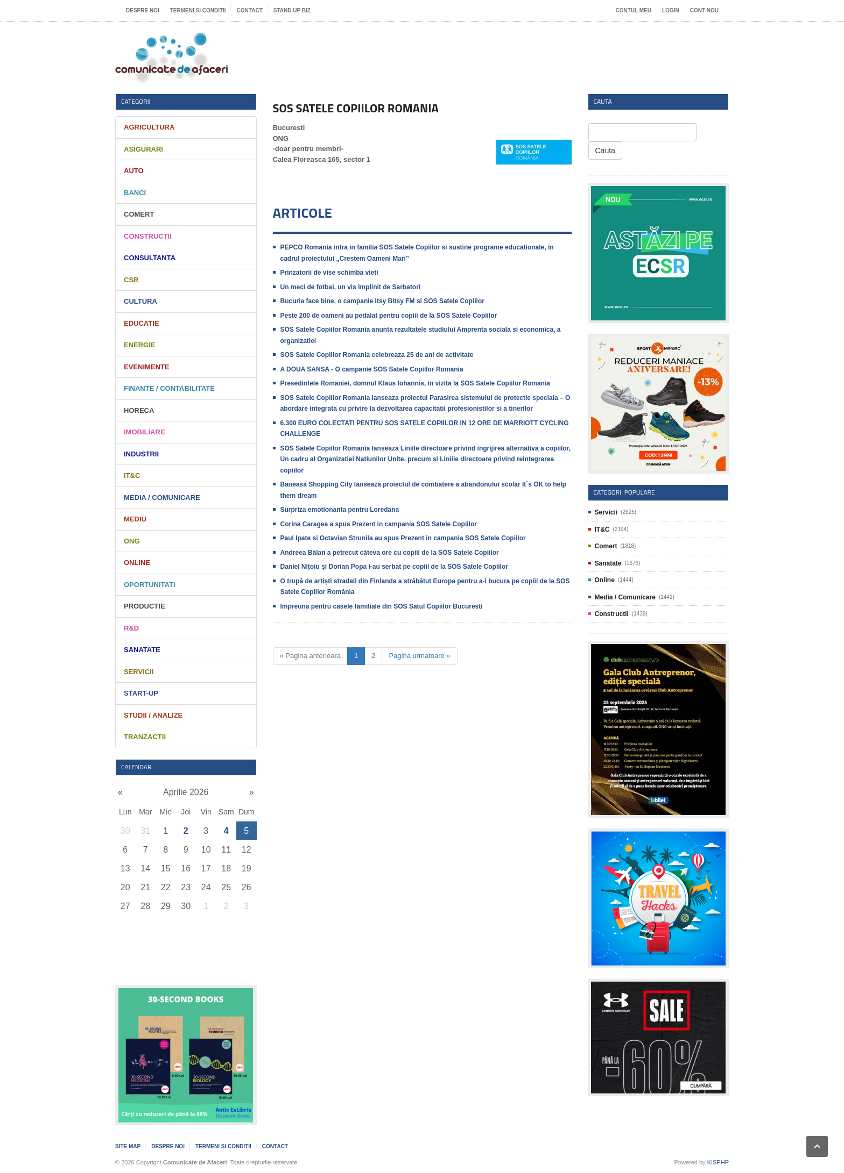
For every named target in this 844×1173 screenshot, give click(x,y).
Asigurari (143, 149)
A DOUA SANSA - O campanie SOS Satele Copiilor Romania (371, 369)
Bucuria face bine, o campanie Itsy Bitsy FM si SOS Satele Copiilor (382, 301)
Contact (250, 10)
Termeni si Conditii (198, 10)
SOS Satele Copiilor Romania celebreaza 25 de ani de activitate (377, 355)
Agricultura (149, 127)
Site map (127, 1146)
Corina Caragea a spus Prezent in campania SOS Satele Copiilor (378, 524)
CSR (131, 280)
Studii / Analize (153, 715)
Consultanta (149, 258)
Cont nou (704, 10)
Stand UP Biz (292, 10)
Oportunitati (149, 585)
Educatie (141, 323)
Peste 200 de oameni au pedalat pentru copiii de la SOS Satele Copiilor (388, 315)
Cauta (605, 150)
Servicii (138, 672)
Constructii (148, 236)
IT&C (132, 475)
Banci (135, 193)
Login (670, 10)
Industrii (141, 454)
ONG (132, 541)
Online (137, 563)
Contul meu (633, 10)
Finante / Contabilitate (169, 388)
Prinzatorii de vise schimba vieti (329, 272)
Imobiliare (144, 432)
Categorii (136, 101)
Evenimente (147, 367)
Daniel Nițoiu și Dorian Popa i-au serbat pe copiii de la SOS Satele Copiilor (394, 566)
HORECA (139, 410)
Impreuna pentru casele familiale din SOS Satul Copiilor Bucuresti (381, 606)
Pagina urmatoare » (419, 656)
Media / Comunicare (162, 497)
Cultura (140, 301)
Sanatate (142, 650)
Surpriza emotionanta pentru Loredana (339, 509)
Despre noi (142, 10)
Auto (134, 171)
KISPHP (718, 1162)
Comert (139, 214)
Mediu (135, 519)
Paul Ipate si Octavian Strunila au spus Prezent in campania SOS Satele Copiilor (403, 538)
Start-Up (141, 693)
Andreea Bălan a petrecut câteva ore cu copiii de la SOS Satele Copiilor (389, 552)
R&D (131, 628)
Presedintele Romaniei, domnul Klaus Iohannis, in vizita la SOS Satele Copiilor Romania (415, 383)
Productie (144, 606)
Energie (140, 345)
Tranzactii (145, 737)
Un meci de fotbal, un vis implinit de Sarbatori (350, 287)
